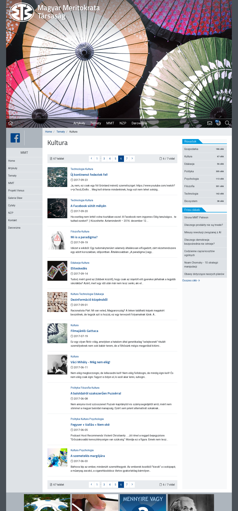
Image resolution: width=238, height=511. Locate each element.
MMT (110, 123)
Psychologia (96, 419)
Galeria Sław (15, 198)
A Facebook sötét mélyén (88, 206)
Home (48, 131)
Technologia (78, 169)
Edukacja (76, 262)
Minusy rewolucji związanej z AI (202, 232)
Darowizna (139, 123)
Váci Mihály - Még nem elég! (90, 362)
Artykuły (79, 123)
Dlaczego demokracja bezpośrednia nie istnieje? (199, 241)
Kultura (89, 169)
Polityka (76, 387)
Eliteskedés (79, 268)
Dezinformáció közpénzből (89, 299)
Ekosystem (204, 201)
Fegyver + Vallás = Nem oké (90, 424)
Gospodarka (204, 149)
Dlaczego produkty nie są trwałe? (203, 224)
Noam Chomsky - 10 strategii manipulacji (201, 264)
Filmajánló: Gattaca (84, 331)
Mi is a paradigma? (84, 237)
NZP (122, 123)
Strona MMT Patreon (196, 217)
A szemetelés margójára (88, 456)
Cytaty (11, 205)
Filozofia (76, 231)
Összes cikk (191, 280)
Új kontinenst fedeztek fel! (89, 174)
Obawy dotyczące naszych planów (204, 274)
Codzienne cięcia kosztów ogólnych (199, 253)
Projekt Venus (16, 190)
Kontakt (12, 220)
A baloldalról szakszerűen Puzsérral (96, 393)
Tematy (95, 123)
